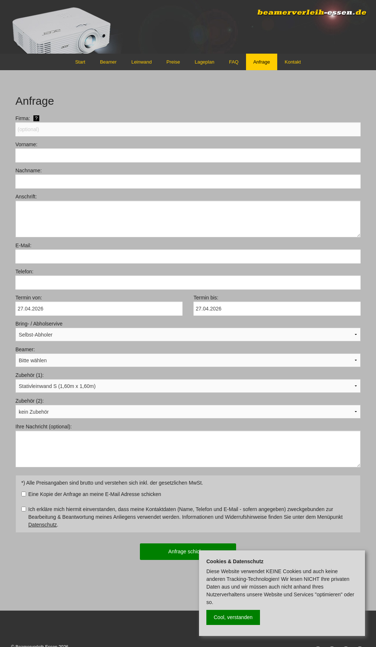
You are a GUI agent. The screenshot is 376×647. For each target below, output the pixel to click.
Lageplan (204, 62)
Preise (173, 62)
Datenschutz (42, 525)
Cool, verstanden (233, 617)
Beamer (108, 62)
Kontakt (293, 62)
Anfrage (261, 62)
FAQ (234, 62)
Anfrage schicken (187, 551)
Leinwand (141, 62)
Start (80, 62)
